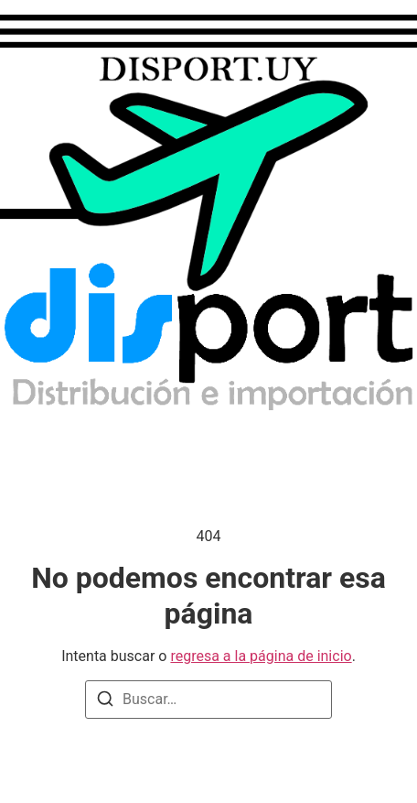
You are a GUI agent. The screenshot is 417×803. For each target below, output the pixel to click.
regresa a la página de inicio (260, 656)
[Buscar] (105, 702)
